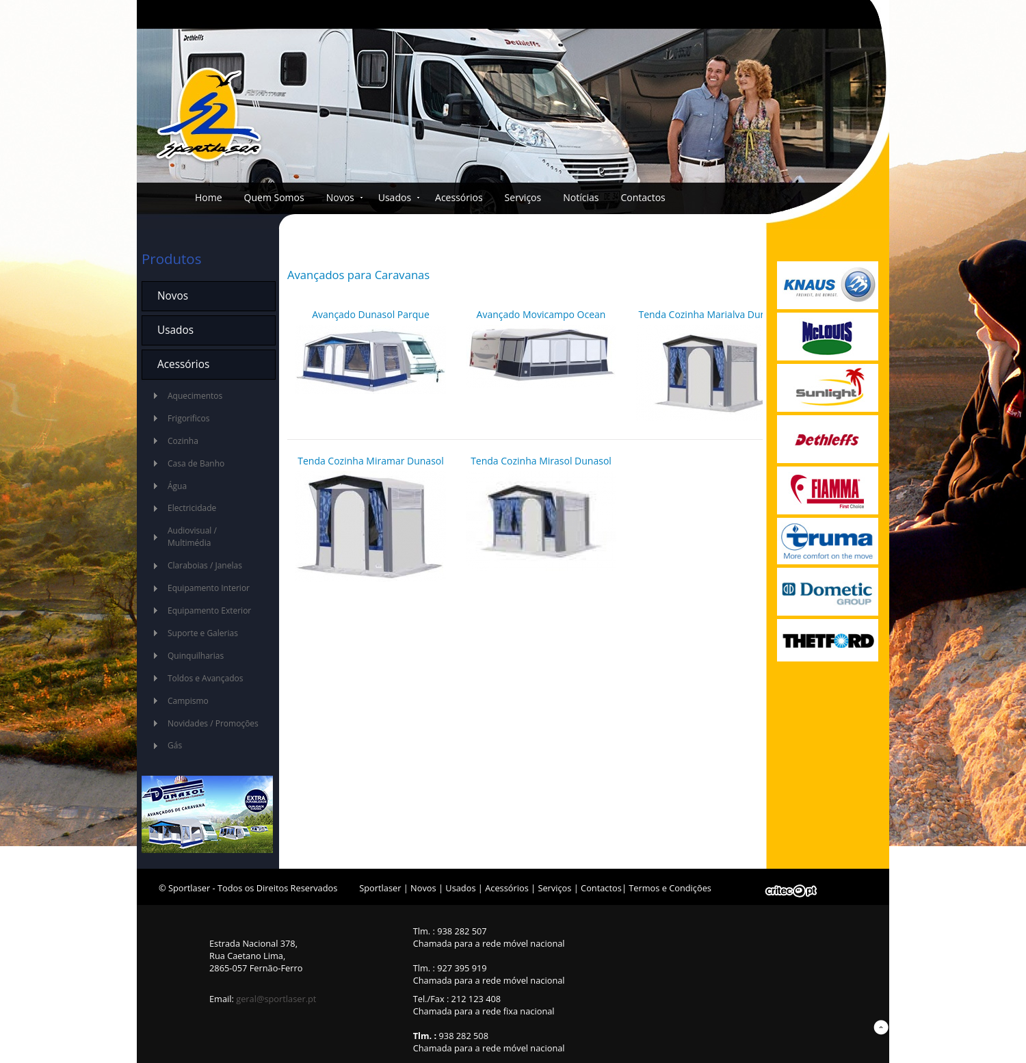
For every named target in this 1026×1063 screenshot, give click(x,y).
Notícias (580, 197)
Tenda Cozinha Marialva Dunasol (711, 314)
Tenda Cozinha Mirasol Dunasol (541, 460)
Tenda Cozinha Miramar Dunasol (371, 460)
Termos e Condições (670, 888)
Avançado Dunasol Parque (371, 314)
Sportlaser (380, 888)
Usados (394, 197)
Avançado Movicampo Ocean (541, 314)
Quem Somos (274, 197)
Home (208, 197)
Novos (340, 197)
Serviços (523, 197)
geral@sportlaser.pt (276, 999)
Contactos (642, 197)
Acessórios (459, 197)
